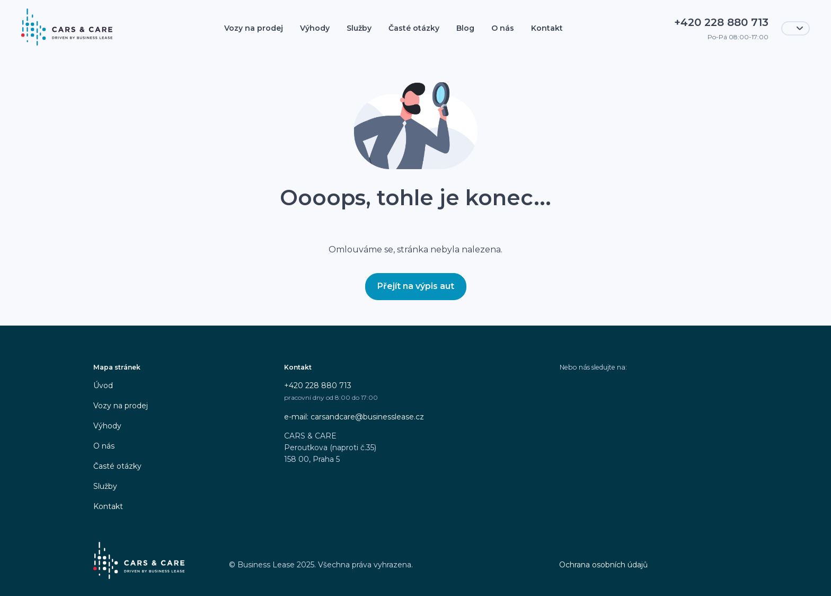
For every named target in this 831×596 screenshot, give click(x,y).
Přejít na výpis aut (415, 286)
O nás (502, 28)
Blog (465, 28)
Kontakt (547, 28)
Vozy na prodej (253, 28)
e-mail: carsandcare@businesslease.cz (354, 417)
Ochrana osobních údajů (603, 564)
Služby (359, 28)
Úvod (103, 385)
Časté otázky (413, 28)
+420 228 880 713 (317, 385)
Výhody (315, 28)
